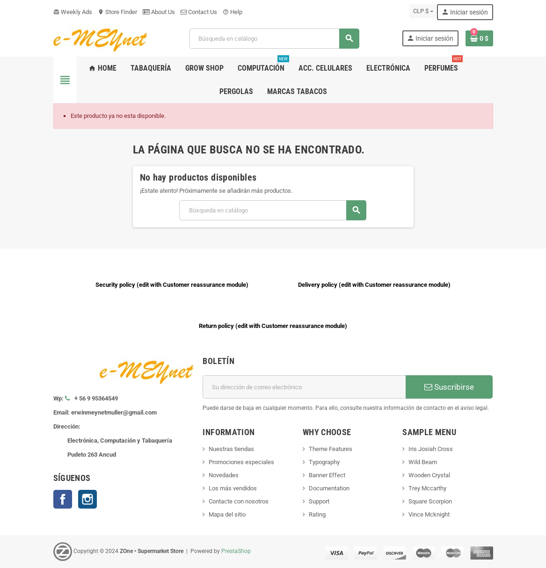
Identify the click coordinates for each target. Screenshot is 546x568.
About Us (159, 11)
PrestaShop (236, 551)
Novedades (224, 475)
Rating (317, 514)
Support (319, 501)
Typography (324, 462)
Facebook (62, 499)
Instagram (87, 499)
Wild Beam (422, 462)
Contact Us (199, 11)
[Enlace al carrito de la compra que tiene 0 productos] (479, 38)
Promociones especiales (241, 462)
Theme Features (330, 448)
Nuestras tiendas (231, 448)
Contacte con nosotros (239, 501)
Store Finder (117, 11)
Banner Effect (327, 475)
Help (232, 11)
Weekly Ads (72, 11)
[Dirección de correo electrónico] (304, 387)
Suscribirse (449, 387)
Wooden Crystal (429, 475)
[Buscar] (274, 39)
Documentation (329, 488)
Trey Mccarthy (427, 488)
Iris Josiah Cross (430, 448)
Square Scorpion (430, 501)
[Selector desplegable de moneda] (423, 11)
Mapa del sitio (227, 514)
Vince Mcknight (429, 514)
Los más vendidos (233, 488)
